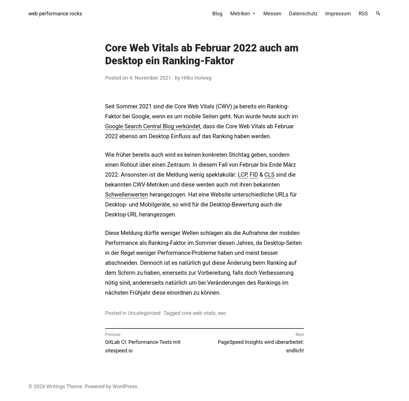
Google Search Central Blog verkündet (152, 126)
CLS (269, 174)
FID (254, 174)
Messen (272, 13)
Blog (217, 13)
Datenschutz (303, 13)
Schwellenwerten (126, 194)
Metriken (240, 13)
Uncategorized (144, 313)
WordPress (124, 386)
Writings (56, 386)
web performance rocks (55, 13)
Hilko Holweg (196, 78)
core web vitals (198, 313)
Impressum (338, 13)
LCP (242, 174)
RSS (363, 13)
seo (222, 313)
